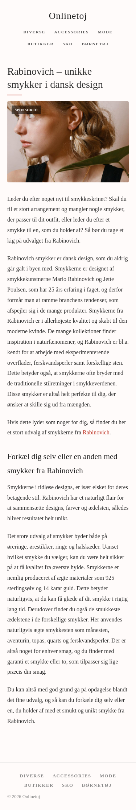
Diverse (34, 31)
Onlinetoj (68, 16)
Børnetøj (95, 44)
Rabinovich (96, 432)
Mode (105, 31)
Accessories (71, 31)
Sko (68, 44)
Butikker (41, 44)
